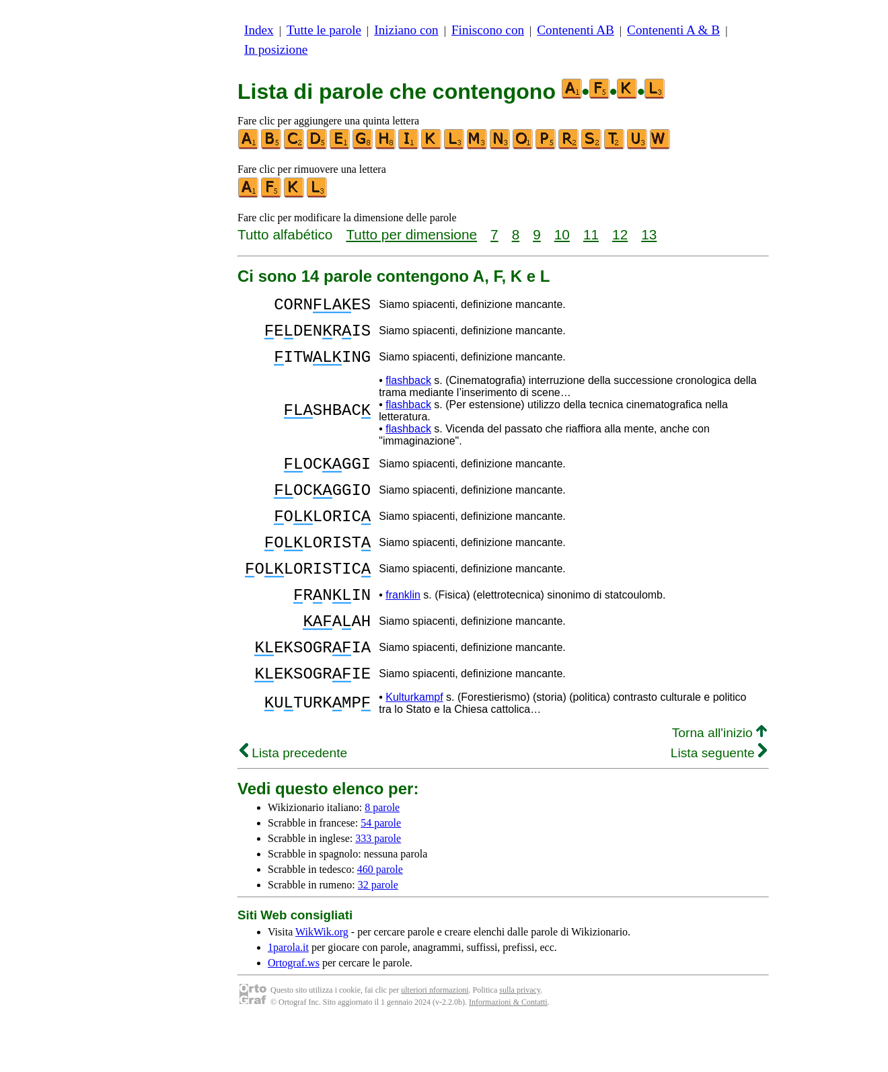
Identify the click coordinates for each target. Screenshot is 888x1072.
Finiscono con (487, 30)
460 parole (380, 917)
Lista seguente (719, 801)
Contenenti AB (575, 30)
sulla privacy (519, 1038)
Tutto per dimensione (411, 234)
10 (562, 234)
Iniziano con (406, 30)
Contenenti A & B (673, 30)
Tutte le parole (324, 30)
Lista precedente (293, 801)
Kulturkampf (414, 745)
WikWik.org (321, 980)
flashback (408, 392)
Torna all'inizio (719, 781)
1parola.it (288, 995)
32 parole (378, 933)
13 (649, 234)
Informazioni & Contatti (508, 1050)
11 (591, 234)
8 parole (382, 856)
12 (620, 234)
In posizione (275, 49)
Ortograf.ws (294, 1011)
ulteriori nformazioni (434, 1038)
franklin (402, 629)
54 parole (381, 871)
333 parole (378, 886)
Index (259, 30)
